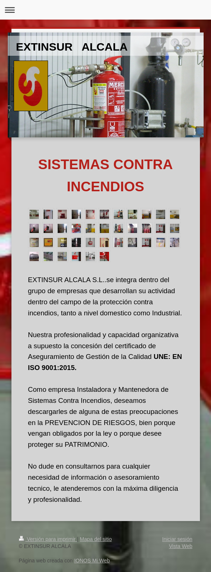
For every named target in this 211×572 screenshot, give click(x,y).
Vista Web (180, 546)
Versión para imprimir (48, 539)
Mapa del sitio (96, 539)
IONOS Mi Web (92, 561)
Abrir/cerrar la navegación (105, 10)
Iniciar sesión (177, 539)
